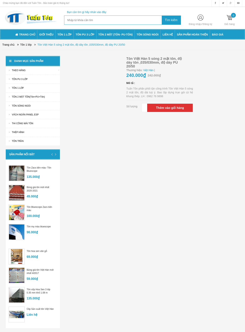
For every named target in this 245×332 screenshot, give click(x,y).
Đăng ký (207, 24)
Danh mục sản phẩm (26, 60)
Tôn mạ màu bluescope (39, 226)
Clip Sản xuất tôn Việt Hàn (40, 309)
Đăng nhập (195, 24)
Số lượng (131, 106)
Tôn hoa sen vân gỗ (37, 251)
